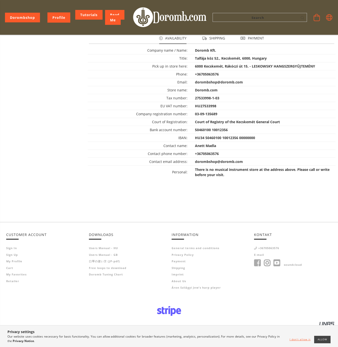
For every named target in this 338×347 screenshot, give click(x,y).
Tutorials (89, 14)
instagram (267, 282)
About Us (179, 301)
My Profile (14, 281)
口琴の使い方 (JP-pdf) (104, 281)
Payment (179, 281)
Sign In (11, 268)
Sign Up (12, 274)
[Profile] (59, 17)
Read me (114, 17)
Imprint (178, 294)
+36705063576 (268, 268)
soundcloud (293, 284)
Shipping (178, 287)
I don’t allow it (300, 339)
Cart (9, 287)
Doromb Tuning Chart (106, 294)
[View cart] (317, 17)
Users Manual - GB (103, 274)
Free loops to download (107, 287)
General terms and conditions (195, 268)
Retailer (12, 301)
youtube (276, 282)
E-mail (259, 274)
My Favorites (16, 294)
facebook (257, 282)
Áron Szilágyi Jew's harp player (196, 307)
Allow (322, 339)
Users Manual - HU (103, 268)
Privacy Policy (183, 274)
